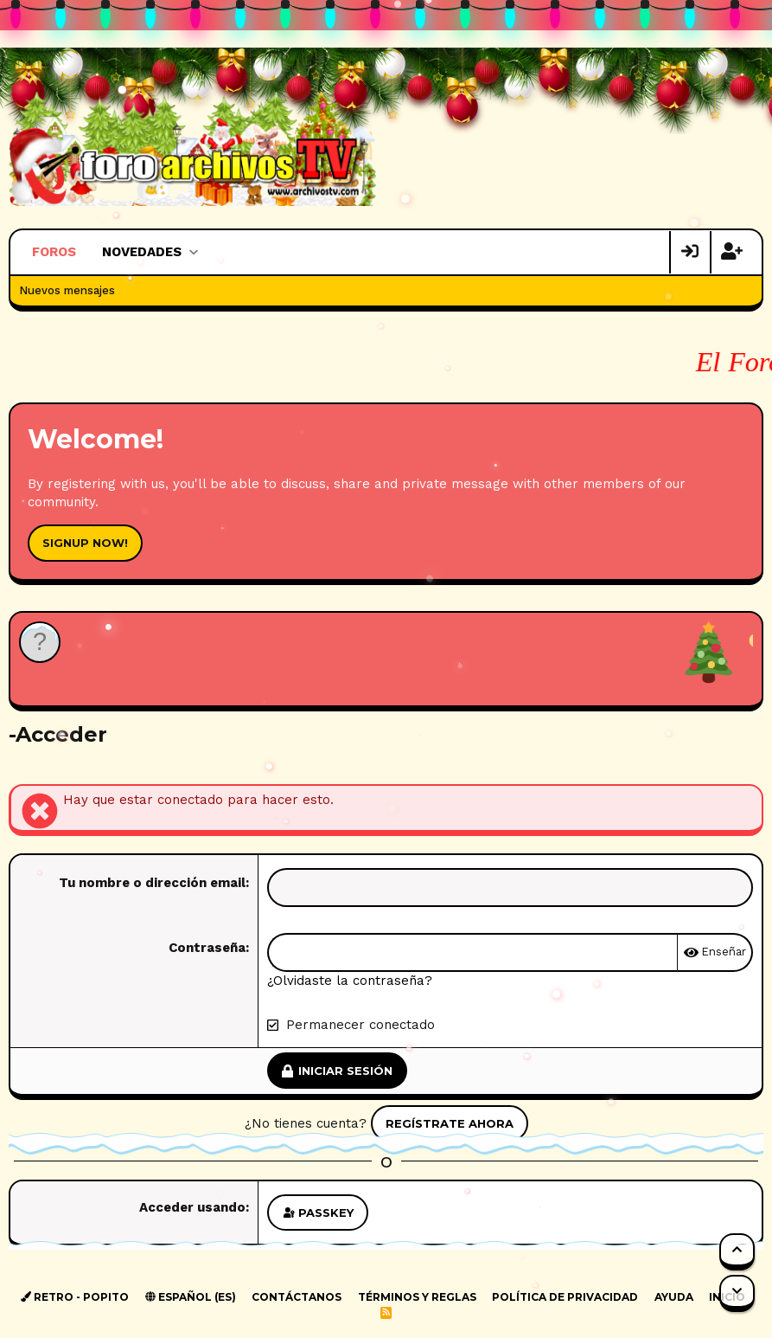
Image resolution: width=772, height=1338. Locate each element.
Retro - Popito (75, 1296)
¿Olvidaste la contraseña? (349, 980)
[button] (193, 252)
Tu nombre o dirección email (152, 883)
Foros (54, 252)
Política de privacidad (565, 1296)
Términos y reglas (417, 1296)
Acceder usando (192, 1207)
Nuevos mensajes (67, 290)
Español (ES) (190, 1296)
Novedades (142, 252)
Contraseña (207, 947)
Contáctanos (296, 1296)
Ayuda (673, 1296)
